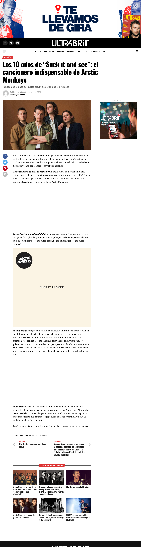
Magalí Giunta (19, 95)
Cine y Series (49, 51)
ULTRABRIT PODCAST (98, 51)
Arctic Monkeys (40, 435)
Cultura (60, 51)
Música (38, 51)
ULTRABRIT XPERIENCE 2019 (77, 51)
